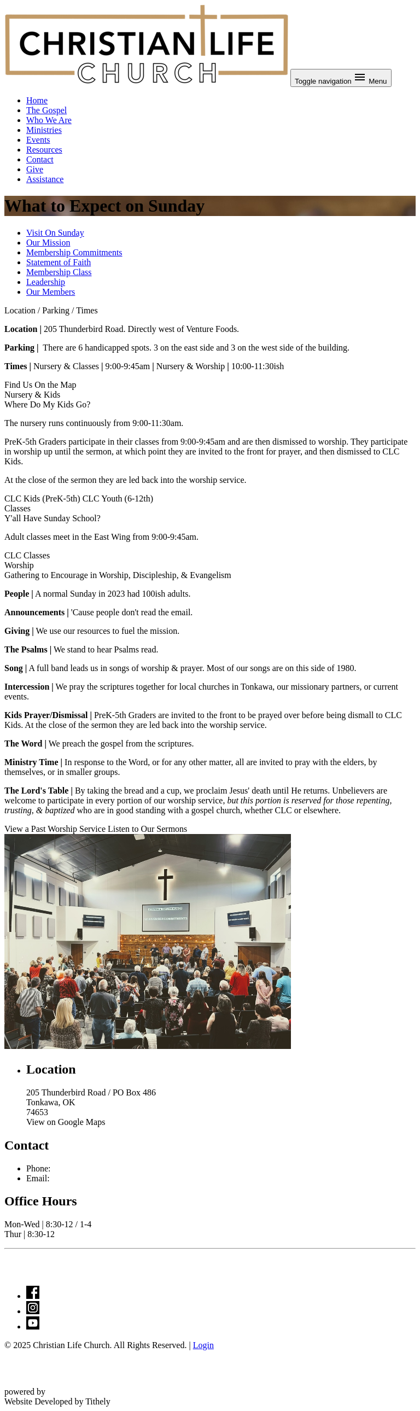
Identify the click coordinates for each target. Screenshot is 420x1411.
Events (38, 139)
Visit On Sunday (55, 232)
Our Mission (48, 242)
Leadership (45, 282)
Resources (44, 149)
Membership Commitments (74, 252)
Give (34, 169)
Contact (40, 159)
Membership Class (59, 272)
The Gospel (46, 110)
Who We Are (49, 120)
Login (203, 1345)
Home (37, 100)
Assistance (44, 179)
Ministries (44, 130)
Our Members (50, 291)
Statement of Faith (58, 262)
